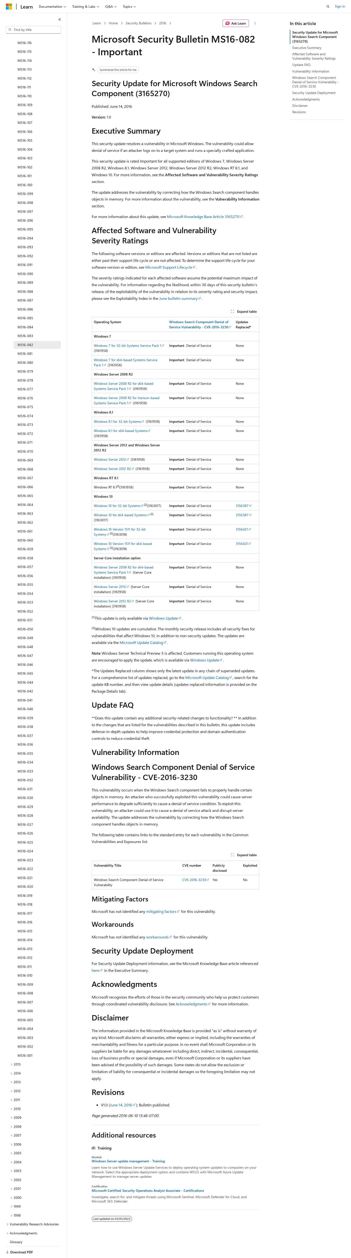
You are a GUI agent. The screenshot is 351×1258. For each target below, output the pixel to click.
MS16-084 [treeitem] (25, 310)
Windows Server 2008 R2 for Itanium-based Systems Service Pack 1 (126, 400)
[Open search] (328, 6)
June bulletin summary (178, 298)
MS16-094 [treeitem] (25, 221)
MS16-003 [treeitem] (25, 1021)
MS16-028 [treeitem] (25, 798)
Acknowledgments (191, 1003)
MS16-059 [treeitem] (25, 532)
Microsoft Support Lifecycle (168, 267)
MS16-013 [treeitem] (25, 932)
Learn (97, 23)
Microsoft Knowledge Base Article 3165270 (203, 216)
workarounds (157, 936)
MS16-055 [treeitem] (25, 567)
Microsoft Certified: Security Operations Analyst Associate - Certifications (148, 1190)
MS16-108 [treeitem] (25, 97)
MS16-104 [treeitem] (25, 132)
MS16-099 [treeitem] (25, 176)
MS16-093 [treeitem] (25, 230)
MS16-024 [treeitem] (25, 834)
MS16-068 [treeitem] (25, 452)
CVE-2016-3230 (194, 879)
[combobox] (33, 30)
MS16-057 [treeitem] (25, 550)
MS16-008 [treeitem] (25, 976)
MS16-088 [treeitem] (25, 274)
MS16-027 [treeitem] (25, 807)
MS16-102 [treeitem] (25, 150)
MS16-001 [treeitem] (25, 1038)
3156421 (242, 529)
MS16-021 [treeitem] (25, 861)
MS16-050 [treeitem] (25, 612)
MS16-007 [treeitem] (25, 985)
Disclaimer (300, 105)
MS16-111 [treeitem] (24, 70)
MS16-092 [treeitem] (25, 239)
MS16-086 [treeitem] (25, 292)
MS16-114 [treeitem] (25, 43)
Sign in (340, 6)
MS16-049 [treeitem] (25, 621)
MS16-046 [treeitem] (25, 647)
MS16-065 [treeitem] (25, 479)
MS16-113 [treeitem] (25, 52)
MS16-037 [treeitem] (25, 718)
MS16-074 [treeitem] (25, 399)
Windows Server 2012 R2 (112, 468)
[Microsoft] (9, 6)
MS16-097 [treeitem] (25, 194)
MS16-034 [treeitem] (25, 745)
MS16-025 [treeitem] (25, 825)
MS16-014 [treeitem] (25, 923)
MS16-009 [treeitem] (25, 967)
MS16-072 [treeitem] (25, 416)
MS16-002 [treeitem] (25, 1029)
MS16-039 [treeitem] (25, 701)
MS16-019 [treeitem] (25, 878)
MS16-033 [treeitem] (25, 754)
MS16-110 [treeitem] (25, 79)
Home (113, 23)
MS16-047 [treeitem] (25, 638)
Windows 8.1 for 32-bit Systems (117, 421)
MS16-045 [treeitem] (25, 656)
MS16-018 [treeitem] (25, 887)
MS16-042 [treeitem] (25, 674)
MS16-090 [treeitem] (25, 257)
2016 (162, 23)
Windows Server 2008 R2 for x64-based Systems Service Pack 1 (123, 386)
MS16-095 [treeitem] (25, 212)
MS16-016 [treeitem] (25, 905)
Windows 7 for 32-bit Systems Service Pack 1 (127, 345)
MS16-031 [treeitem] (25, 772)
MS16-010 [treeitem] (25, 958)
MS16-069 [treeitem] (25, 443)
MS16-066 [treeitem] (25, 470)
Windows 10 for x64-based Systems (120, 515)
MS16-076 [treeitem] (25, 381)
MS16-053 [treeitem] (25, 585)
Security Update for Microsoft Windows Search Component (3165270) (315, 36)
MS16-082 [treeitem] (25, 328)
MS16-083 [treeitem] (25, 319)
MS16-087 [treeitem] (25, 283)
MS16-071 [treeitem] (25, 425)
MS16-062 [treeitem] (25, 505)
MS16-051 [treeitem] (25, 603)
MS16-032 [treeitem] (25, 763)
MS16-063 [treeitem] (25, 496)
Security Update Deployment (314, 92)
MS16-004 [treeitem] (25, 1012)
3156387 (242, 505)
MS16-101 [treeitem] (25, 159)
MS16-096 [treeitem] (25, 203)
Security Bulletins (138, 23)
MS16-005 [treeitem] (25, 1003)
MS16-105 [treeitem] (25, 123)
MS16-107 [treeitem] (25, 105)
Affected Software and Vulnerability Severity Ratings (314, 56)
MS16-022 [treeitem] (25, 852)
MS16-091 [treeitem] (25, 248)
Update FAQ (301, 64)
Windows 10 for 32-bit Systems (117, 505)
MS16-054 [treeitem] (25, 576)
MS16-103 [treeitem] (25, 141)
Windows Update (163, 618)
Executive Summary (307, 47)
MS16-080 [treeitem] (25, 345)
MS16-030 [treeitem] (25, 781)
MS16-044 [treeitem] (25, 665)
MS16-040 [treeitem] (25, 692)
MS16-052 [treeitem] (25, 594)
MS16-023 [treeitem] (25, 843)
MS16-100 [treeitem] (25, 168)
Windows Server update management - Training (128, 1161)
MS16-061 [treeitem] (25, 514)
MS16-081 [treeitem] (25, 336)
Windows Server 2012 (110, 459)
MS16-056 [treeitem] (25, 559)
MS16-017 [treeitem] (25, 896)
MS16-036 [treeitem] (25, 727)
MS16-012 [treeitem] (25, 940)
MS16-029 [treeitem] (25, 790)
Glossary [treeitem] (16, 1225)
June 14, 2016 (121, 1104)
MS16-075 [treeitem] (25, 390)
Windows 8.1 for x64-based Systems (120, 430)
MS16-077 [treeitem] (25, 372)
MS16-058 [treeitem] (25, 541)
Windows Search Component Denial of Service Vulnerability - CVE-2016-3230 (315, 82)
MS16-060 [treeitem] (25, 523)
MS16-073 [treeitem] (25, 407)
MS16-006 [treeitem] (25, 994)
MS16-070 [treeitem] (25, 434)
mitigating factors (161, 911)
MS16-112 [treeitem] (25, 61)
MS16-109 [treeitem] (25, 88)
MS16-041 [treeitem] (25, 683)
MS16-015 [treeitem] (25, 914)
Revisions (299, 112)
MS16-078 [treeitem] (25, 363)
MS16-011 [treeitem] (25, 949)
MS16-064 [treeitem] (25, 488)
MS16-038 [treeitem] (25, 709)
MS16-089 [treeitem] (25, 265)
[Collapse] (60, 19)
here (95, 970)
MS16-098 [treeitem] (25, 186)
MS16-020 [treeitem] (25, 869)
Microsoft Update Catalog (141, 642)
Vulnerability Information (310, 71)
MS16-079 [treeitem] (25, 354)
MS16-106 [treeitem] (25, 114)
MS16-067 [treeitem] (25, 461)
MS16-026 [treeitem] (25, 816)
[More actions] (255, 23)
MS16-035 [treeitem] (25, 736)
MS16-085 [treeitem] (25, 301)
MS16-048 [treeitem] (25, 630)
